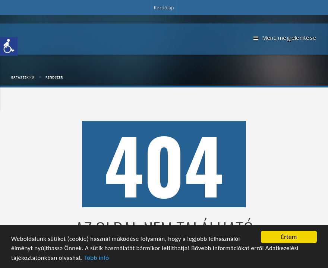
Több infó (96, 258)
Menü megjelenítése (284, 38)
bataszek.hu (22, 77)
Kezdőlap (164, 7)
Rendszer (54, 77)
